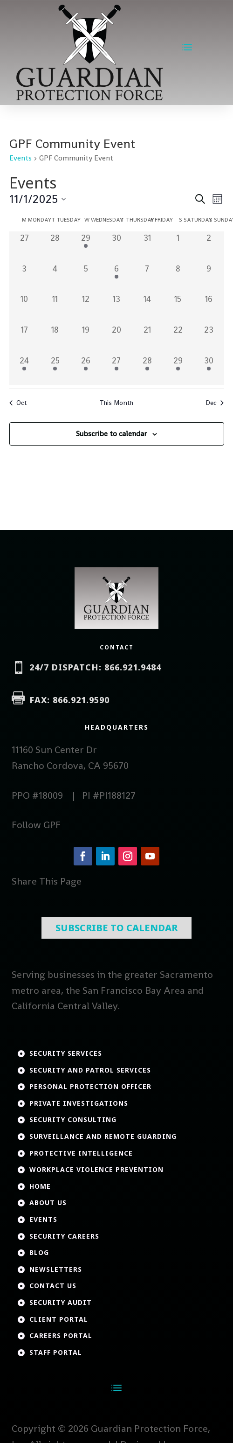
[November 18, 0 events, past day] (55, 338)
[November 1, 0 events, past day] (178, 246)
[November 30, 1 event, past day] (208, 369)
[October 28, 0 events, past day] (55, 246)
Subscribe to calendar (111, 434)
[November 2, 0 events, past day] (208, 246)
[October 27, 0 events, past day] (24, 246)
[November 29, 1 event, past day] (178, 369)
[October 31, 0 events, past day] (147, 246)
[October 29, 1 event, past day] (85, 246)
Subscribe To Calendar (116, 895)
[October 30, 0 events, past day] (116, 246)
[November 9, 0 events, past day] (208, 277)
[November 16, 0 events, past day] (208, 308)
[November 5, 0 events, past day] (85, 277)
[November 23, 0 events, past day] (208, 338)
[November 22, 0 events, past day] (178, 338)
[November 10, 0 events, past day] (24, 308)
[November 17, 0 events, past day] (24, 338)
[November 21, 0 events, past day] (147, 338)
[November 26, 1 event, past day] (85, 369)
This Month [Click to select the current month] (116, 402)
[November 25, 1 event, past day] (55, 369)
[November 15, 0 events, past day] (178, 308)
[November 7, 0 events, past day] (147, 277)
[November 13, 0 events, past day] (116, 308)
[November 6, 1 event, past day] (116, 277)
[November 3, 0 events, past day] (24, 277)
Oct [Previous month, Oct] (18, 402)
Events (20, 158)
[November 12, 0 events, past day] (85, 308)
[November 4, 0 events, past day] (55, 277)
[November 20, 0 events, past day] (116, 338)
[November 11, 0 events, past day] (55, 308)
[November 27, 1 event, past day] (116, 369)
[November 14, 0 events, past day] (147, 308)
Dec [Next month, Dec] (215, 402)
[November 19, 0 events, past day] (85, 338)
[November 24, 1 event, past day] (24, 369)
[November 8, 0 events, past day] (178, 277)
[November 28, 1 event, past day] (147, 369)
